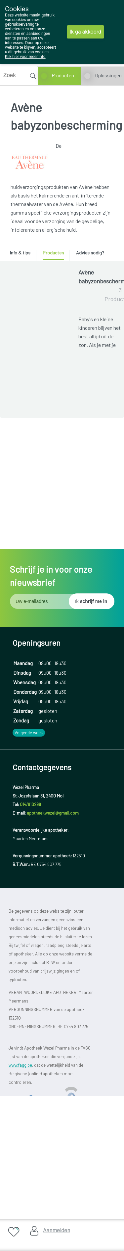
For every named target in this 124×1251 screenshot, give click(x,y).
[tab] (22, 254)
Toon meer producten (100, 714)
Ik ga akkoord (86, 32)
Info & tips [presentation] (20, 252)
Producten (63, 75)
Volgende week (29, 1030)
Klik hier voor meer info (25, 56)
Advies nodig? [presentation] (90, 252)
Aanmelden (56, 1230)
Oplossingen (108, 75)
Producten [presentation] (53, 252)
